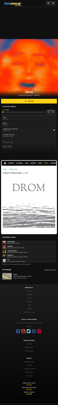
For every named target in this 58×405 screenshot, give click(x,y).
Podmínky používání (29, 369)
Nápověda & (29, 362)
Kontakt (29, 365)
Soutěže (29, 308)
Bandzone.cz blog (29, 312)
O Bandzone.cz (29, 372)
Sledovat (29, 101)
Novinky (11, 163)
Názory (33, 163)
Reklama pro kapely (50, 270)
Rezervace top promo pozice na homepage (29, 323)
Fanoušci (29, 301)
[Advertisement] (29, 23)
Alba (26, 163)
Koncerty (29, 294)
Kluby (29, 305)
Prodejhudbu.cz (29, 347)
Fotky (46, 163)
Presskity (29, 344)
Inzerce (29, 326)
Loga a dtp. (29, 376)
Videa (40, 163)
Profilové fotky (13, 169)
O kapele (19, 163)
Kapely (29, 291)
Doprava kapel (29, 351)
